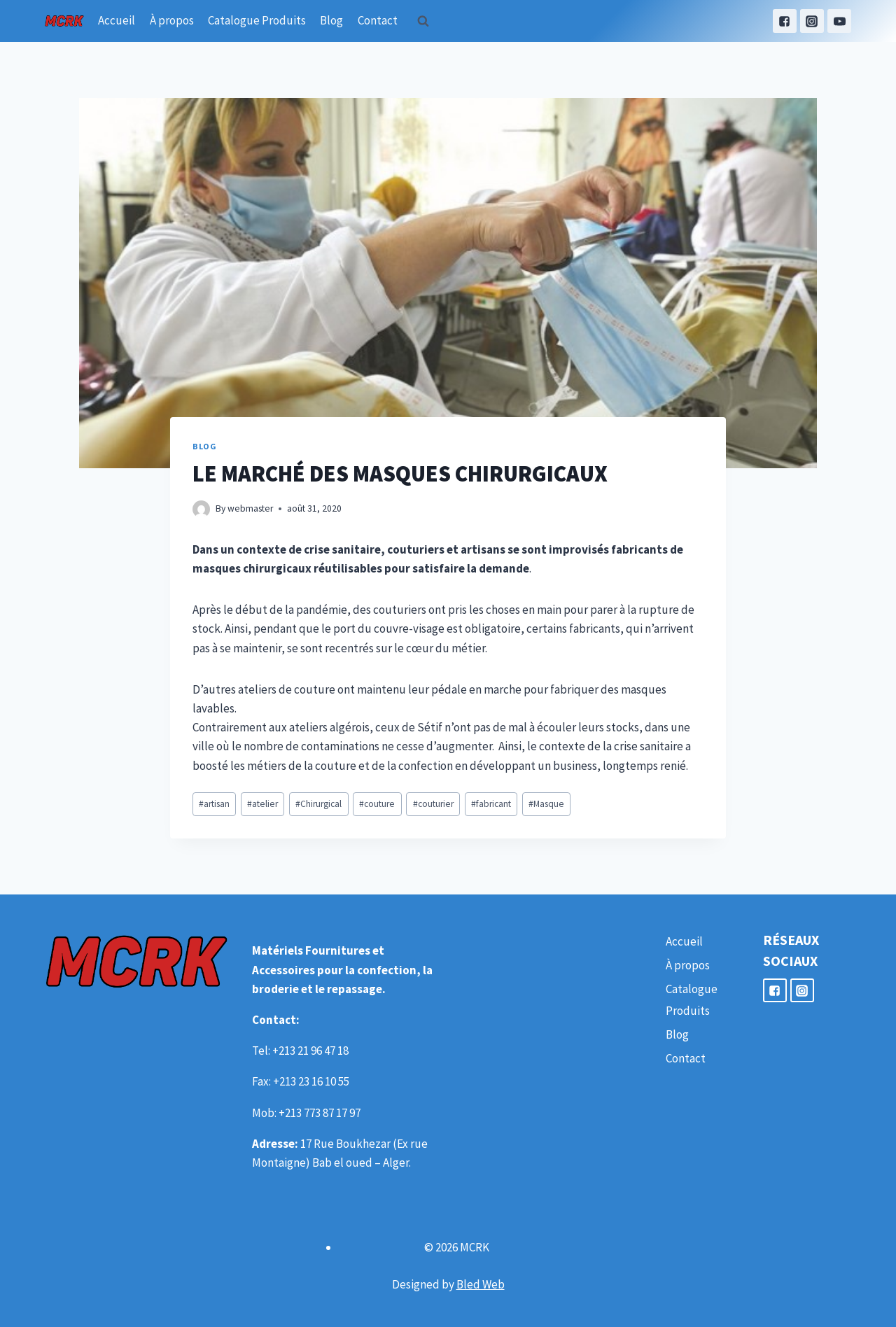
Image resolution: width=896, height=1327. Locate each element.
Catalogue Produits (257, 20)
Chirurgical (318, 804)
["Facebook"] (785, 21)
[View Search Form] (423, 21)
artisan (214, 804)
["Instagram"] (812, 21)
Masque (546, 804)
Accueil (116, 20)
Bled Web (480, 1284)
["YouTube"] (839, 21)
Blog (331, 20)
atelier (262, 804)
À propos (172, 20)
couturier (433, 804)
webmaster (250, 508)
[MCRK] (64, 21)
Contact (378, 20)
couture (377, 804)
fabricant (491, 804)
